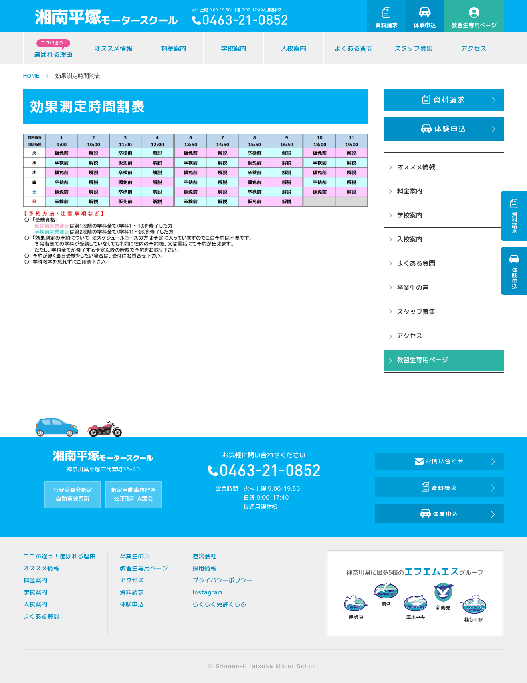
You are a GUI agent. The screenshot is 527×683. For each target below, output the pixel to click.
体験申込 (425, 18)
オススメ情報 (113, 48)
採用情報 (204, 568)
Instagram (207, 592)
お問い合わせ (440, 461)
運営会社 (204, 556)
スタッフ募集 (413, 48)
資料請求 (386, 18)
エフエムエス (431, 571)
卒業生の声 (413, 287)
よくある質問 (353, 48)
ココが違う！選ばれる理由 (59, 556)
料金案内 (173, 48)
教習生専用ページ (474, 18)
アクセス (474, 48)
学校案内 (233, 48)
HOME (31, 76)
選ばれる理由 (53, 49)
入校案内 (293, 48)
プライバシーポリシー (222, 580)
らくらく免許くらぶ (219, 604)
